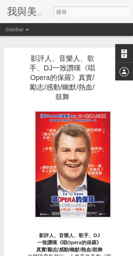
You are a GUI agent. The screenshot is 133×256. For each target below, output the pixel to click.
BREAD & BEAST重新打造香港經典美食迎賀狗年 (64, 203)
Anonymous (102, 168)
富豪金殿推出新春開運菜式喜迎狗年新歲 (55, 219)
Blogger (80, 251)
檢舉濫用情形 (100, 251)
